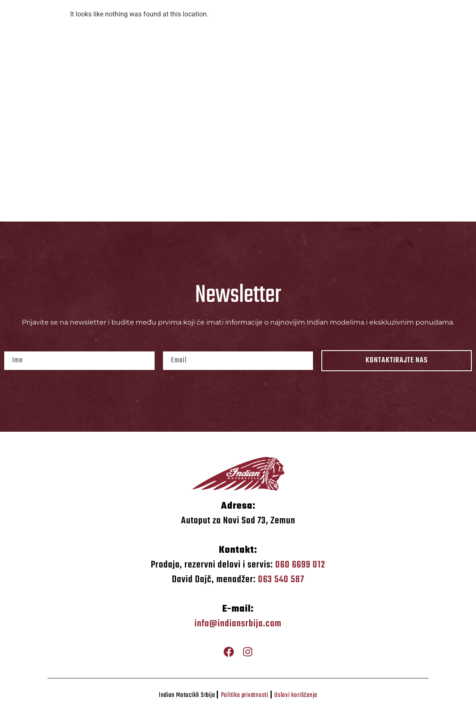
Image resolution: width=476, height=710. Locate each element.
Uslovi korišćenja (295, 695)
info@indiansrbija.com (238, 623)
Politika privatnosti (244, 695)
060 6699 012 (300, 565)
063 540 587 (281, 579)
